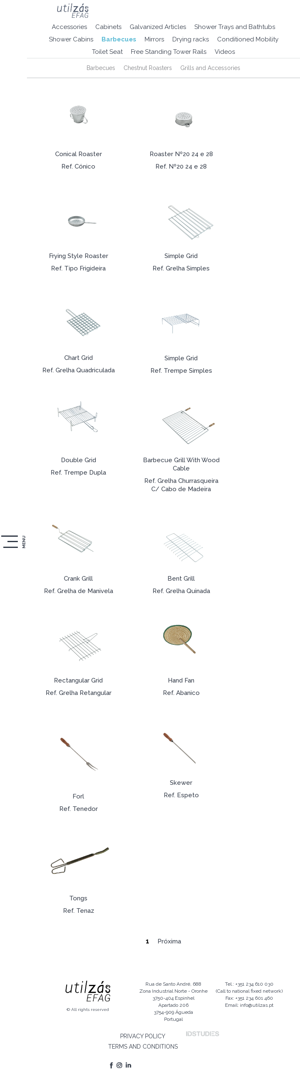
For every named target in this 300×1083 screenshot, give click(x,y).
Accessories (69, 27)
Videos (225, 51)
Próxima (169, 941)
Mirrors (154, 39)
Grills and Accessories (210, 68)
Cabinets (108, 27)
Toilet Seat (107, 51)
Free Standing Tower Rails (168, 51)
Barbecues (119, 39)
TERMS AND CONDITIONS (143, 1046)
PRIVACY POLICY (142, 1036)
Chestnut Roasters (147, 68)
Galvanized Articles (158, 27)
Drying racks (190, 39)
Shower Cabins (71, 39)
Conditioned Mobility (247, 39)
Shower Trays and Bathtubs (234, 27)
